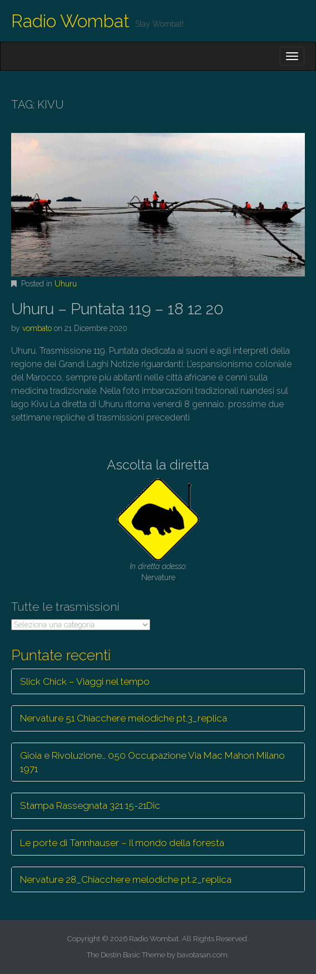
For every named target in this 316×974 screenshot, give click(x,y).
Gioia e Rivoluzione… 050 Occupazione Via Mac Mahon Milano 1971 (152, 762)
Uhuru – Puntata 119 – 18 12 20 (117, 309)
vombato (37, 328)
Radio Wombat (70, 21)
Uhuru (66, 283)
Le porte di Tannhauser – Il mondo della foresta (122, 842)
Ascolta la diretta (158, 465)
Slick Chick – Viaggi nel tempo (85, 681)
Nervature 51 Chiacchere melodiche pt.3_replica (123, 718)
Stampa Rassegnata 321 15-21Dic (90, 805)
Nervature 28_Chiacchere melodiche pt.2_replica (125, 879)
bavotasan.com (202, 955)
